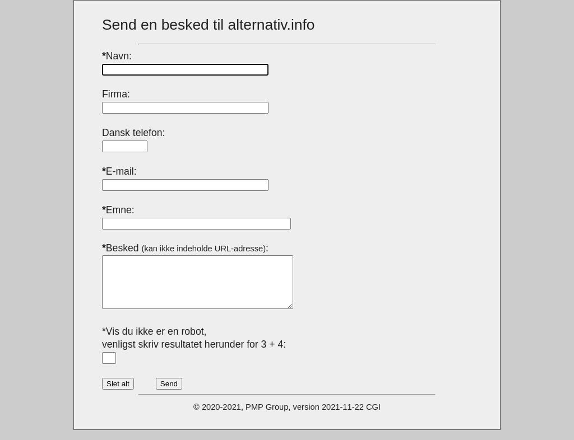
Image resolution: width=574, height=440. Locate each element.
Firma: (116, 94)
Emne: (118, 210)
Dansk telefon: (133, 132)
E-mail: (119, 171)
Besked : (185, 248)
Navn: (117, 56)
